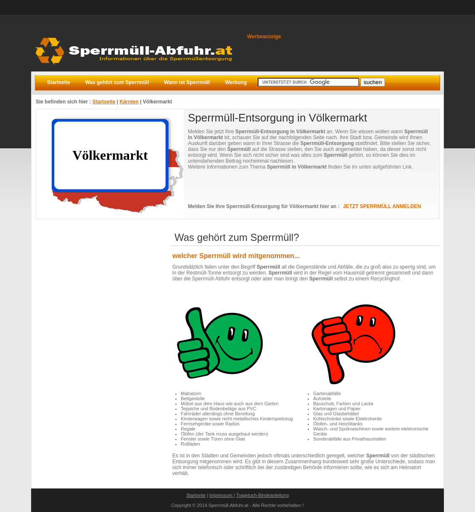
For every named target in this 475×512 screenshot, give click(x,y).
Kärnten (128, 102)
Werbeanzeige (264, 37)
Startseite (104, 102)
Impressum (221, 495)
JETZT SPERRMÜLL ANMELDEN (382, 206)
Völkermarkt (157, 102)
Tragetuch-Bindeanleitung (262, 495)
